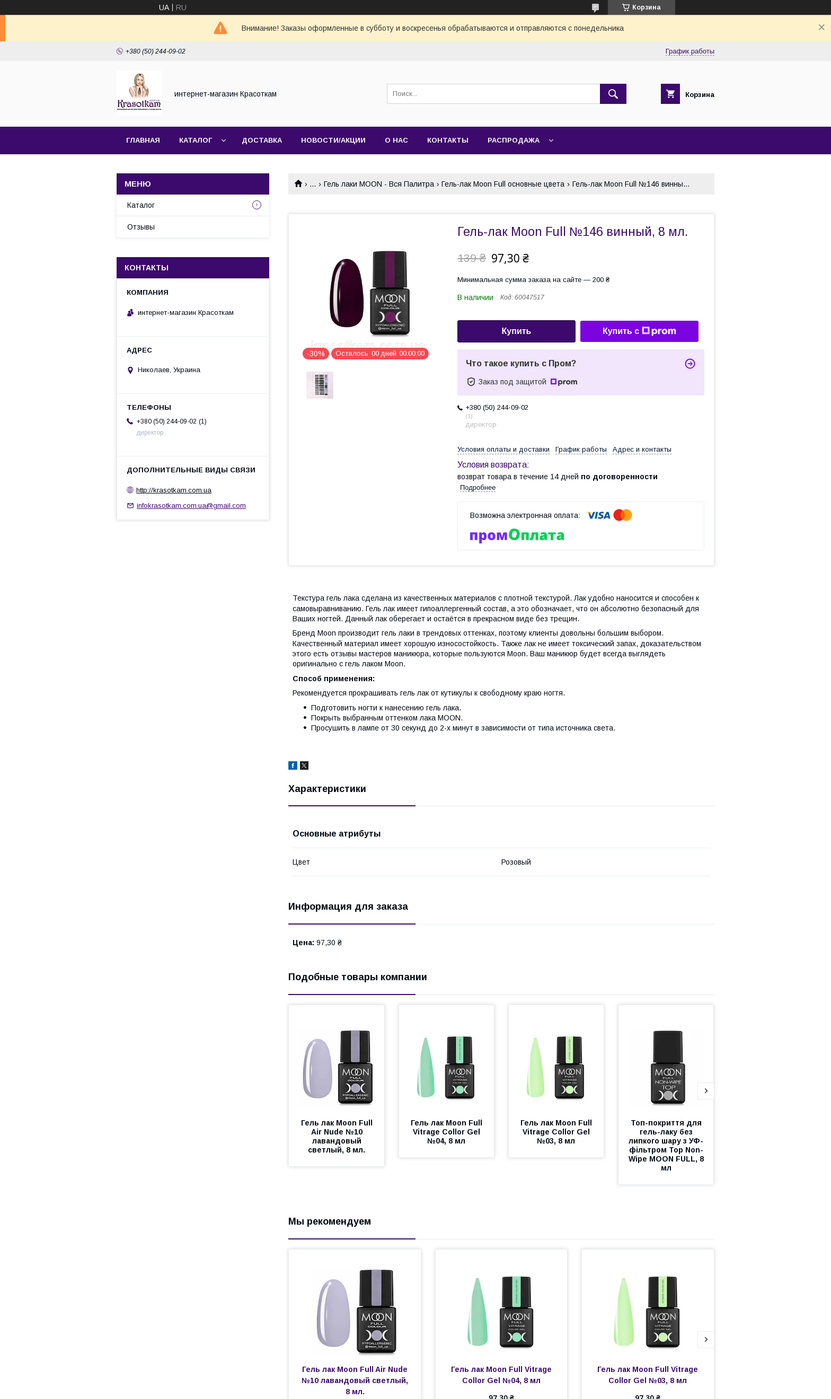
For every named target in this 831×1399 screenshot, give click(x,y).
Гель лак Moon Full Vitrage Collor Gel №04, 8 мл (447, 1132)
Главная (143, 140)
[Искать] (613, 94)
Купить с (639, 331)
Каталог (195, 140)
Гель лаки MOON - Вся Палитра (379, 184)
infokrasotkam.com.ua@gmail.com (191, 505)
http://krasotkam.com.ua (173, 490)
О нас (396, 140)
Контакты (447, 140)
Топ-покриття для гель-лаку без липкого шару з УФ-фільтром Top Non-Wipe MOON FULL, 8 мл (667, 1145)
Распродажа (514, 140)
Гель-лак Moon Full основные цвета (502, 184)
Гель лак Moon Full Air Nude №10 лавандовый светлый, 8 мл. (337, 1136)
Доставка (262, 140)
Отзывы (141, 227)
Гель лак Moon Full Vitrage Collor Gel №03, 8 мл (557, 1132)
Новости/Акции (333, 140)
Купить (517, 331)
